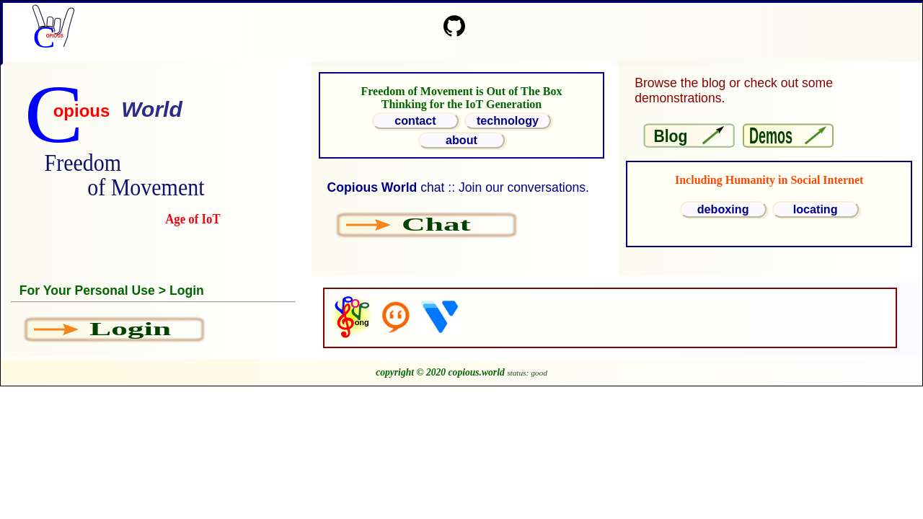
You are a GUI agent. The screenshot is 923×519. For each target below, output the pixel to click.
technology (508, 120)
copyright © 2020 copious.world (440, 372)
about (461, 139)
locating (815, 209)
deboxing (723, 209)
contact (415, 120)
